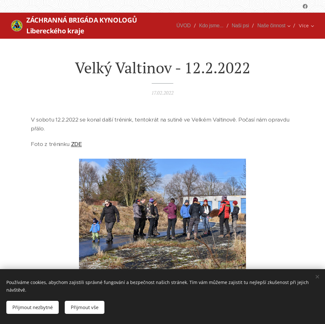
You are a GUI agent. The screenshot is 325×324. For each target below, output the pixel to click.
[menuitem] (182, 26)
